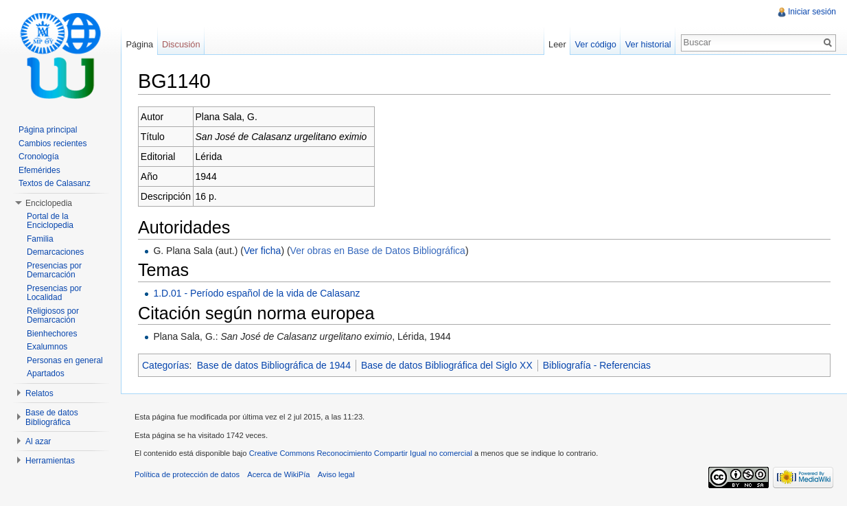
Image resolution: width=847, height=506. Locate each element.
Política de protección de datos (187, 474)
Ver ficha (262, 250)
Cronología (39, 156)
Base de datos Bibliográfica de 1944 (274, 365)
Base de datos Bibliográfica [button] (51, 417)
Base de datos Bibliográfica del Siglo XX (447, 365)
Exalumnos (47, 347)
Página (139, 44)
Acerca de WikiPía (278, 474)
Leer (557, 44)
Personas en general (65, 360)
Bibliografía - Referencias (597, 365)
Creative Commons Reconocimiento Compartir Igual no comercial (360, 453)
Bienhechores (52, 333)
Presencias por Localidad (54, 293)
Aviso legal (336, 474)
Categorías (165, 365)
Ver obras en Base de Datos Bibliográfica (377, 250)
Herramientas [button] (50, 460)
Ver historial (648, 44)
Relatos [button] (39, 393)
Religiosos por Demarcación (53, 315)
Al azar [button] (38, 441)
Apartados (46, 373)
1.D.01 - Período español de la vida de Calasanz (256, 293)
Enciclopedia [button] (48, 203)
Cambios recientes (52, 143)
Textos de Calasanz (55, 183)
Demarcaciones (55, 252)
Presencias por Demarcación (54, 270)
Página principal (48, 130)
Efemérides (39, 170)
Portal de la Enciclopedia (50, 221)
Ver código (595, 44)
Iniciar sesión (812, 11)
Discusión (181, 44)
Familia (40, 239)
